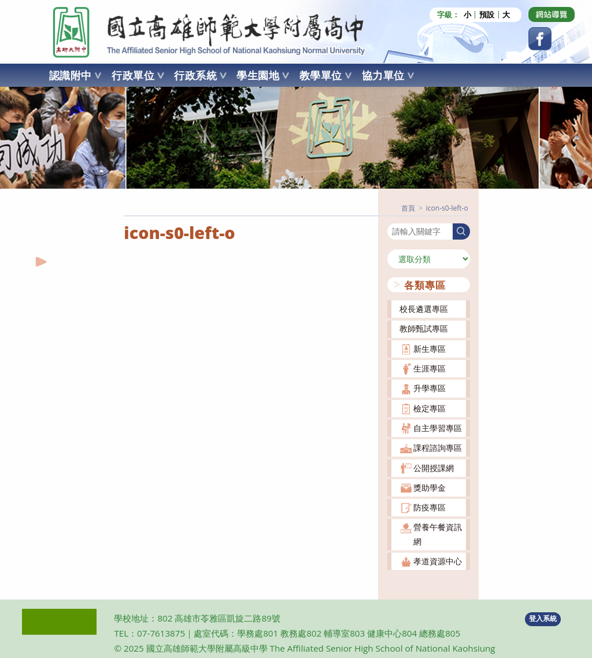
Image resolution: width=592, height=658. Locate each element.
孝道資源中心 (437, 560)
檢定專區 (429, 407)
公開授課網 (433, 467)
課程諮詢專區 (437, 447)
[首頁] (408, 207)
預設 (486, 15)
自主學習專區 (437, 427)
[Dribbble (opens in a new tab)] (551, 14)
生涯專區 (429, 367)
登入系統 (543, 618)
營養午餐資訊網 (437, 533)
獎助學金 (429, 486)
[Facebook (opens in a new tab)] (540, 38)
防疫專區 (429, 506)
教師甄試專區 (423, 328)
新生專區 (429, 348)
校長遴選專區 (423, 308)
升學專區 (429, 388)
